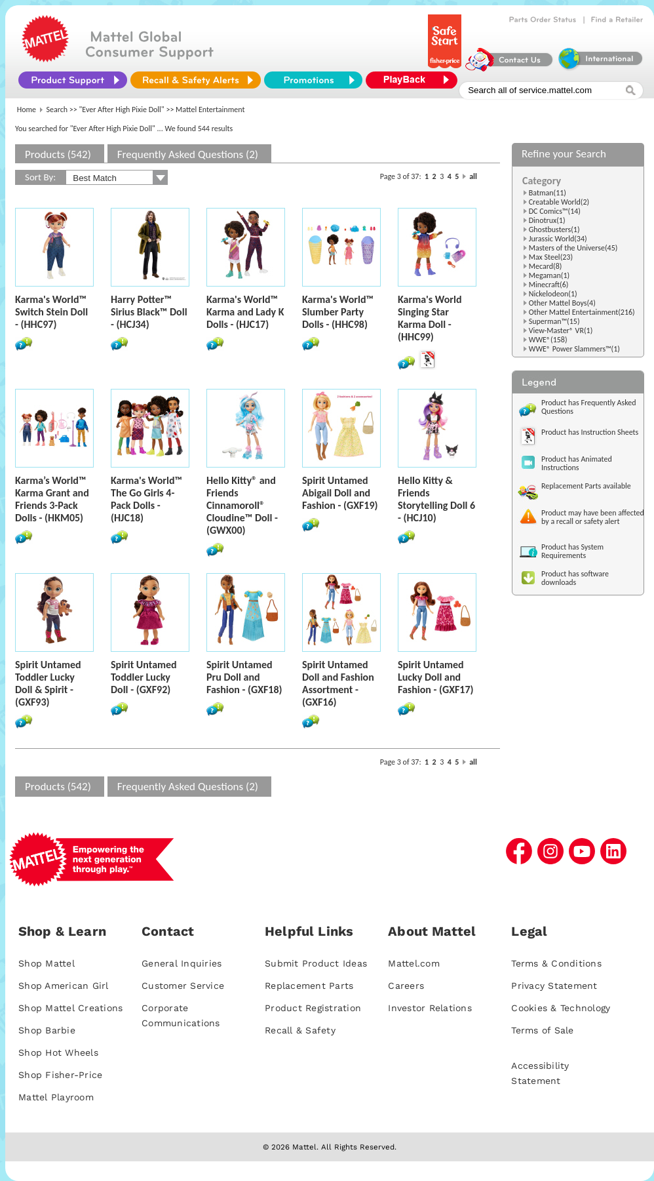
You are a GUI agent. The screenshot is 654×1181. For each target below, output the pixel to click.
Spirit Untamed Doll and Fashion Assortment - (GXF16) (338, 683)
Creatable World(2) (559, 202)
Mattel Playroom (56, 1097)
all (473, 176)
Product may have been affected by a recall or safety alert (592, 517)
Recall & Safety (300, 1030)
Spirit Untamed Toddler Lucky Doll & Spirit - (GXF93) (48, 683)
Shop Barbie (46, 1030)
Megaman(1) (549, 275)
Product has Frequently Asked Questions (588, 407)
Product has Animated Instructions (576, 463)
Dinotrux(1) (547, 220)
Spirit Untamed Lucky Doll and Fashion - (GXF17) (436, 677)
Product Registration (313, 1008)
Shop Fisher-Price (60, 1075)
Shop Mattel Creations (70, 1008)
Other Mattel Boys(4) (562, 303)
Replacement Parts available (586, 485)
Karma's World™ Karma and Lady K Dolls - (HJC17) (245, 311)
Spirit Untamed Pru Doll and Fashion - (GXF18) (244, 677)
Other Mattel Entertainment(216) (582, 312)
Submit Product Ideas (316, 963)
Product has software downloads (575, 578)
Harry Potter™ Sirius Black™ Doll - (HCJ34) (149, 311)
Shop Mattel (46, 963)
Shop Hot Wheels (58, 1052)
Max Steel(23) (551, 257)
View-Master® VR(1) (561, 330)
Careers (406, 985)
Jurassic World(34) (558, 238)
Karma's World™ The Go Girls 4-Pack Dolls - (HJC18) (146, 499)
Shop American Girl (63, 985)
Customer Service (183, 985)
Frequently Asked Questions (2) (187, 154)
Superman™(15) (554, 321)
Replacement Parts (309, 985)
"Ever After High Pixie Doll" (121, 109)
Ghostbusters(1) (554, 229)
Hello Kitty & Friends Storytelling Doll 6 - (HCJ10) (436, 499)
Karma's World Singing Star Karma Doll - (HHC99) (429, 318)
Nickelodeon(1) (553, 293)
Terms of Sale (542, 1030)
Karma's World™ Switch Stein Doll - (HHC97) (51, 311)
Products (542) (58, 154)
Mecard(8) (545, 266)
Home (26, 109)
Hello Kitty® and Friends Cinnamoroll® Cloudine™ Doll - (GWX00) (242, 505)
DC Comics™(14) (555, 211)
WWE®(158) (548, 339)
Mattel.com (414, 963)
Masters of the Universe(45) (573, 247)
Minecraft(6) (549, 284)
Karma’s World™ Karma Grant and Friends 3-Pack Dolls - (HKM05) (52, 499)
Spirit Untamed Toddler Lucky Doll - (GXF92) (144, 677)
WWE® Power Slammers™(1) (574, 348)
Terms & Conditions (556, 963)
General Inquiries (181, 963)
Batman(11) (547, 192)
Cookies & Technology (560, 1008)
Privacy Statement (554, 985)
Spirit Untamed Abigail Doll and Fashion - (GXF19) (340, 492)
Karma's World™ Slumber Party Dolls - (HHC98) (338, 311)
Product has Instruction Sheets (589, 432)
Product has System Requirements (572, 551)
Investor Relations (430, 1008)
